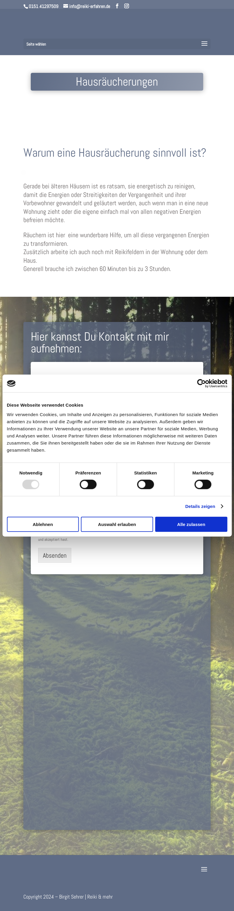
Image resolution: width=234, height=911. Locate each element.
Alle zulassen (191, 524)
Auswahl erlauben (117, 524)
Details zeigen (200, 506)
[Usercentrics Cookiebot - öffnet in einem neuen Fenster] (201, 383)
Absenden (55, 555)
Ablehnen (43, 524)
